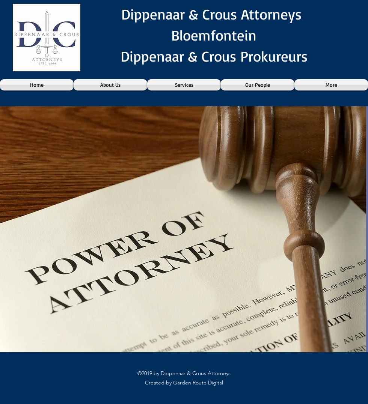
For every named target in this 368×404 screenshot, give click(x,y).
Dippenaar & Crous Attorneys (213, 14)
